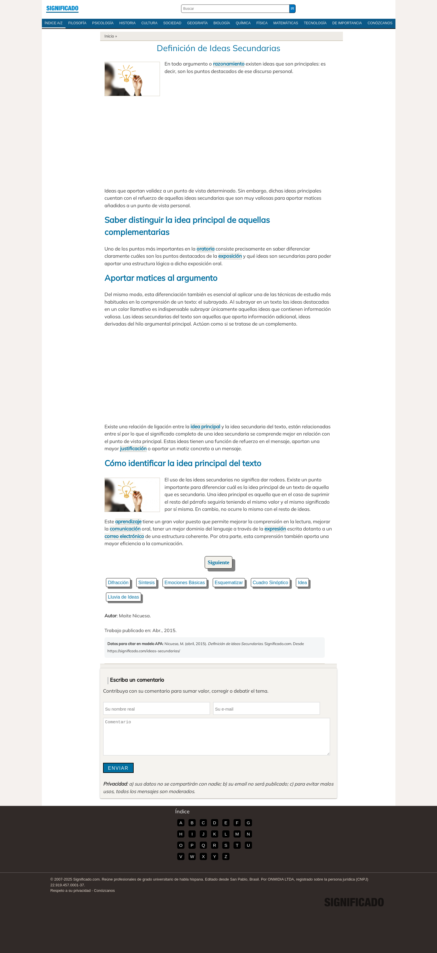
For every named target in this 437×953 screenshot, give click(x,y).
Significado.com (62, 9)
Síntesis (146, 582)
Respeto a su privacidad (71, 890)
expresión (275, 529)
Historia (127, 23)
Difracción (118, 582)
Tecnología (315, 23)
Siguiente (218, 562)
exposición (230, 256)
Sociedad (172, 23)
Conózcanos (380, 23)
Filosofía (77, 23)
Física (262, 23)
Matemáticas (285, 23)
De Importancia (347, 23)
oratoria (205, 249)
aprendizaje (128, 521)
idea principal (205, 426)
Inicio (109, 36)
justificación (133, 448)
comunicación (125, 529)
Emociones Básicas (185, 582)
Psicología (102, 23)
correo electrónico (124, 536)
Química (243, 23)
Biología (222, 23)
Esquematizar (229, 582)
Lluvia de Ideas (123, 597)
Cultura (149, 23)
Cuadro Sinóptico (270, 582)
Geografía (197, 23)
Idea (302, 582)
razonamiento (228, 64)
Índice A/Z (54, 23)
